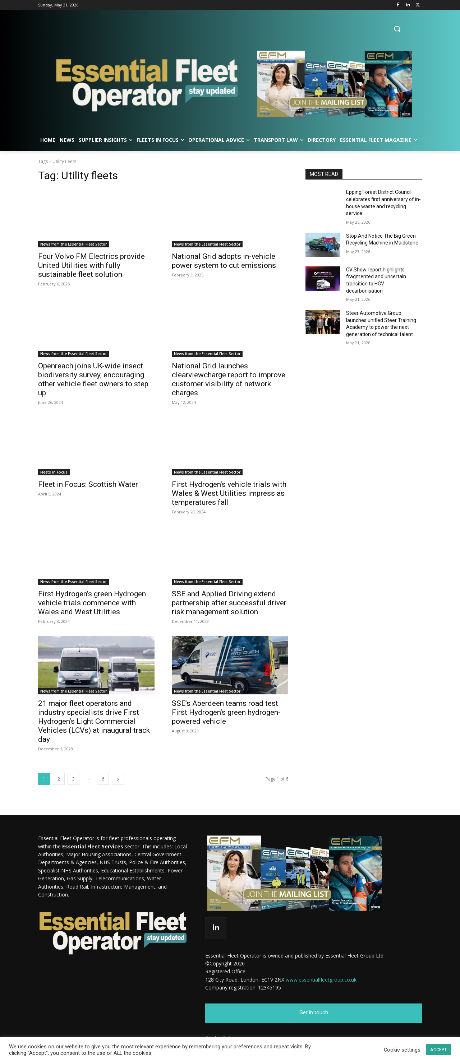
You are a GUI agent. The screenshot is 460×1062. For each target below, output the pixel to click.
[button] (405, 28)
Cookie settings (402, 1050)
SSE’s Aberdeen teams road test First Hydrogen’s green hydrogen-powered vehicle (226, 712)
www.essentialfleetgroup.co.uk (321, 979)
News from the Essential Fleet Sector (73, 244)
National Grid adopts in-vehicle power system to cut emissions (224, 261)
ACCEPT (438, 1049)
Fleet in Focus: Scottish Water (88, 484)
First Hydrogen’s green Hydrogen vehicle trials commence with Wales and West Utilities (92, 603)
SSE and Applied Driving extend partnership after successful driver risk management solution (229, 603)
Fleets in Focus (54, 472)
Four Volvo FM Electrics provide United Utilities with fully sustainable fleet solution (91, 265)
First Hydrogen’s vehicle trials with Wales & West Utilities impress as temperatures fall (229, 493)
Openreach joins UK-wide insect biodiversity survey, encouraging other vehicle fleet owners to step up (93, 379)
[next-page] (118, 779)
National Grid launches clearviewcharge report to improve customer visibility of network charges (228, 379)
